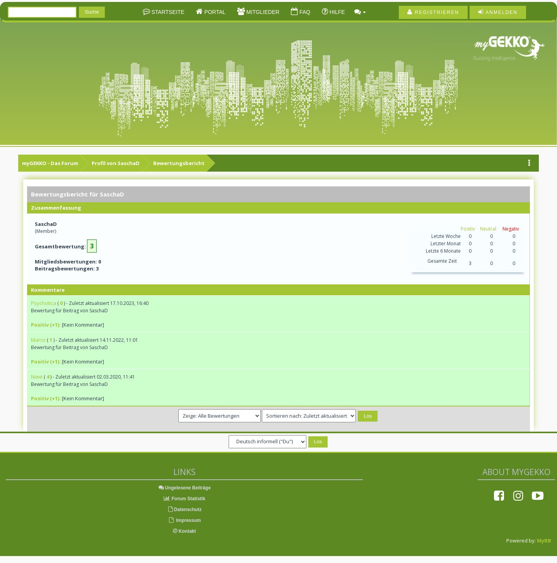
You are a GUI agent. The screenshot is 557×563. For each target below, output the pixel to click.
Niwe (37, 376)
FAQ (304, 12)
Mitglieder (262, 12)
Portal (214, 12)
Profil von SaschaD (116, 163)
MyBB (544, 540)
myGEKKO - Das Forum (50, 163)
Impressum (184, 520)
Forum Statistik (184, 498)
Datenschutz (184, 509)
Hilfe (336, 12)
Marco (38, 339)
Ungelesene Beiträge (184, 488)
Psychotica (43, 303)
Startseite (167, 12)
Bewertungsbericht (179, 163)
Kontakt (184, 531)
